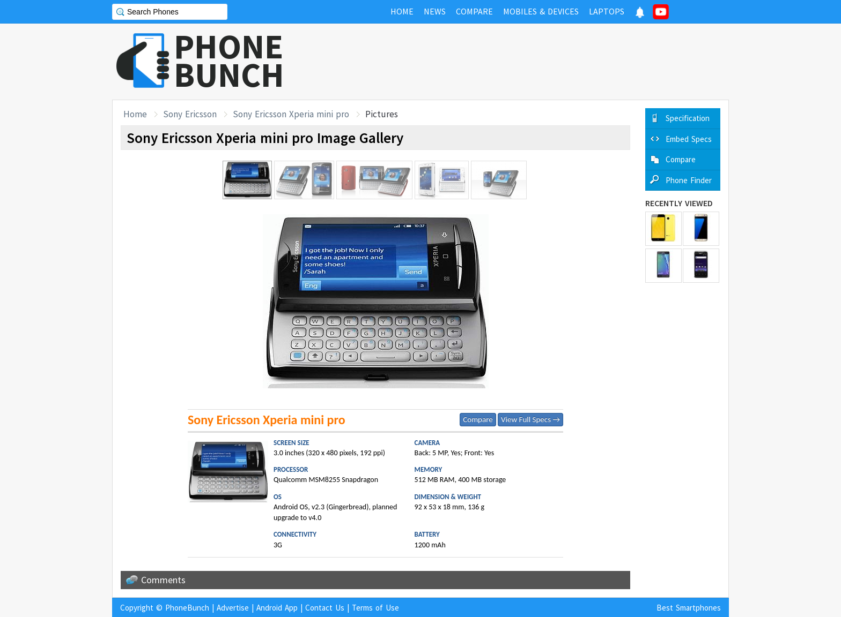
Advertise (233, 608)
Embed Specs (689, 139)
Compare (477, 419)
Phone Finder (689, 180)
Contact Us (324, 608)
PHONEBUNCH (229, 60)
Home (135, 114)
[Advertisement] (533, 61)
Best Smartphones (688, 608)
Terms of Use (375, 608)
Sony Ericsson (190, 114)
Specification (688, 118)
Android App (277, 608)
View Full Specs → (530, 419)
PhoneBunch (187, 608)
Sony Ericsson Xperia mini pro (291, 114)
